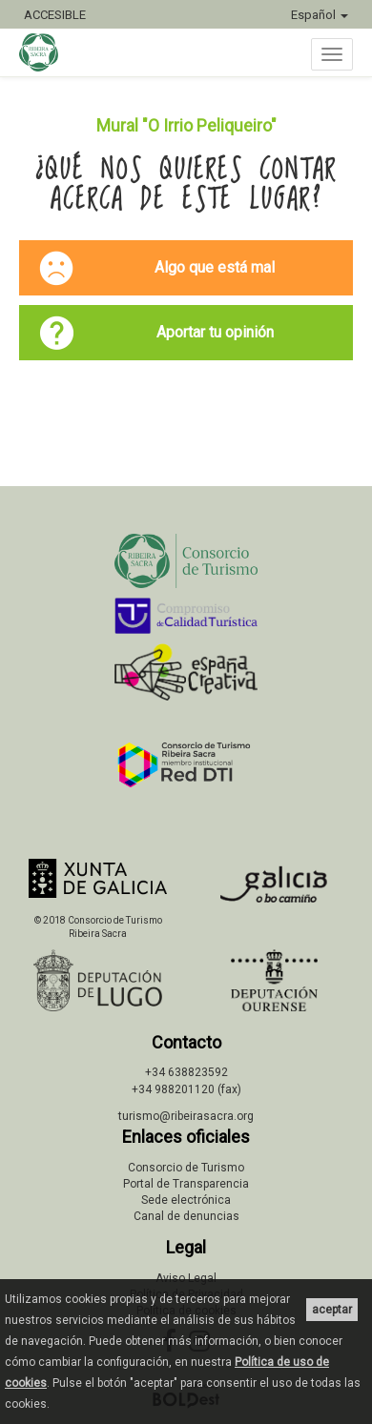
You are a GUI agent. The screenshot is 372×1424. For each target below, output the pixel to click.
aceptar (332, 1309)
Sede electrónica (186, 1200)
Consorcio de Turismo (186, 1167)
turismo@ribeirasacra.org (186, 1116)
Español (319, 15)
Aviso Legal (186, 1278)
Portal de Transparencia (186, 1183)
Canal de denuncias (186, 1216)
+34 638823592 (186, 1072)
